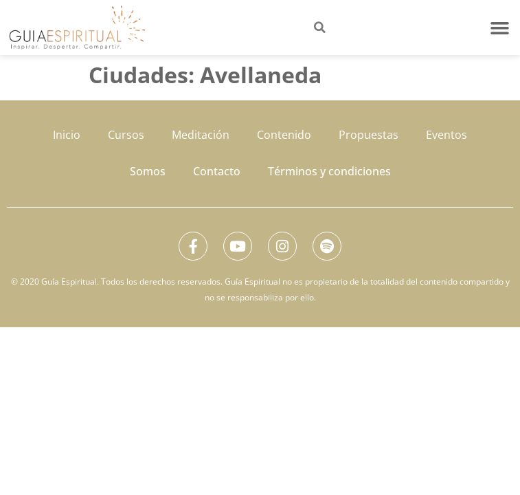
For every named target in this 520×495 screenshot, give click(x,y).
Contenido (284, 134)
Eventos (446, 134)
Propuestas (368, 134)
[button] (500, 27)
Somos (148, 171)
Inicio (66, 134)
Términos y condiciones (329, 171)
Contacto (216, 171)
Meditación (200, 134)
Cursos (126, 134)
